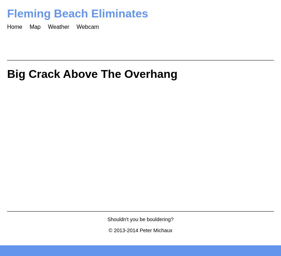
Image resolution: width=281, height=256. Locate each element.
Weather (58, 27)
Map (35, 27)
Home (14, 27)
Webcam (87, 27)
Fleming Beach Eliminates (77, 13)
